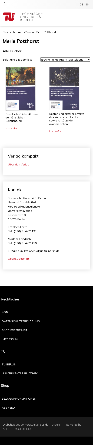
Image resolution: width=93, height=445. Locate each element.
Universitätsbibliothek (20, 373)
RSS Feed (8, 407)
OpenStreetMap (18, 258)
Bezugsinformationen (19, 398)
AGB (5, 312)
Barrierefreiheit (14, 330)
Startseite (9, 32)
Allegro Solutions (17, 429)
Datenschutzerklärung (21, 321)
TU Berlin (9, 364)
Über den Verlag (18, 164)
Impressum (10, 339)
